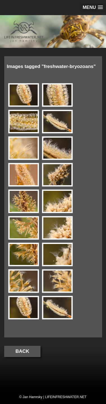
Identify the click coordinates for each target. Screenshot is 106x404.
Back (22, 351)
